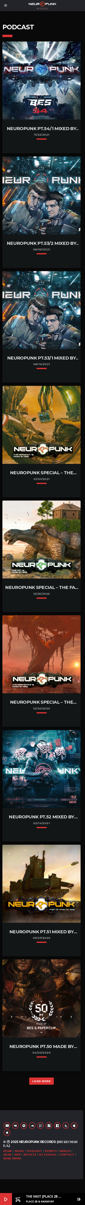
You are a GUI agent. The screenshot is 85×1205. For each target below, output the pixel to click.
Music (19, 1151)
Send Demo (12, 1158)
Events (51, 1151)
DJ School (48, 1154)
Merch (65, 1151)
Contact (66, 1154)
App (17, 1154)
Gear (7, 1154)
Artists (29, 1154)
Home (7, 1151)
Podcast (34, 1151)
